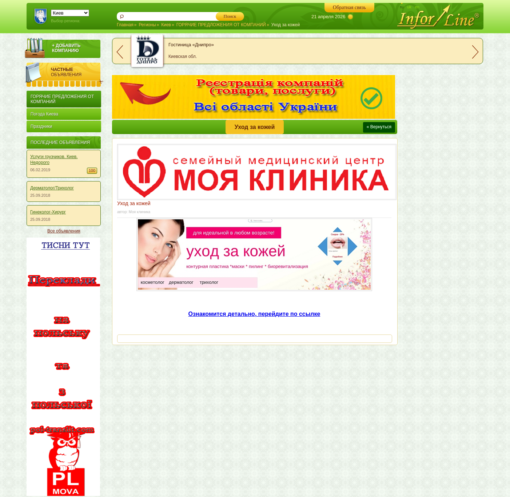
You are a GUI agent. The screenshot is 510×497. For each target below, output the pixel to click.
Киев (166, 24)
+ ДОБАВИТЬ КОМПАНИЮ (66, 48)
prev (119, 52)
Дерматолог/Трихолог (52, 188)
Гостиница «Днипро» (191, 44)
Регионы (147, 24)
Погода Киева (44, 114)
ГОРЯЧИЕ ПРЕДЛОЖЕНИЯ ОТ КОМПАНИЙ (221, 24)
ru (401, 7)
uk (409, 7)
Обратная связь (349, 7)
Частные (77, 72)
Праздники (41, 126)
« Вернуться (379, 126)
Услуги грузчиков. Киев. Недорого (53, 159)
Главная (125, 24)
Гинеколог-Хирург (48, 212)
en (417, 7)
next (475, 52)
